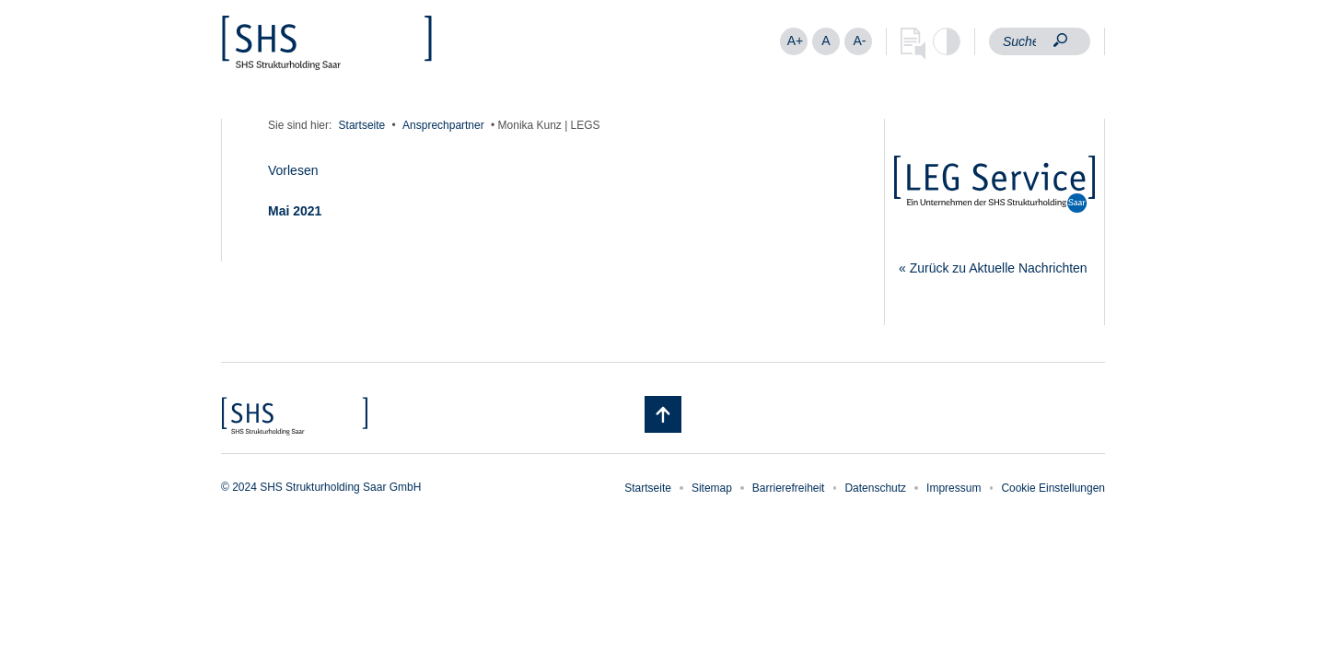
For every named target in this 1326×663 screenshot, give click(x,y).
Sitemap (712, 488)
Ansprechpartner (443, 125)
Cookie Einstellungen (1053, 488)
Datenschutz (875, 488)
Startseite (362, 125)
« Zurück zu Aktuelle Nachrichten (993, 268)
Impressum (953, 488)
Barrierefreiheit (788, 488)
